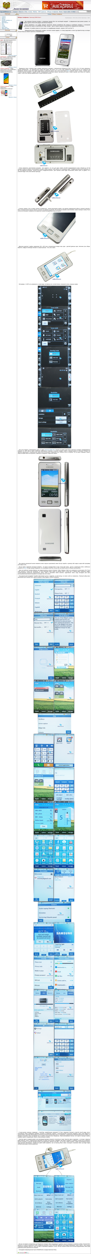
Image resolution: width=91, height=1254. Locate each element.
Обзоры (3, 19)
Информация (3, 56)
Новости (21, 11)
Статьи (30, 11)
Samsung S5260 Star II (50, 449)
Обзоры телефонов (52, 11)
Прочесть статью (12, 55)
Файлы (35, 11)
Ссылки (3, 26)
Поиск (61, 11)
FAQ (25, 11)
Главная (15, 11)
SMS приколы (42, 11)
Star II (68, 70)
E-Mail (73, 11)
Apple (1, 40)
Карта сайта (67, 11)
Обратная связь (5, 28)
